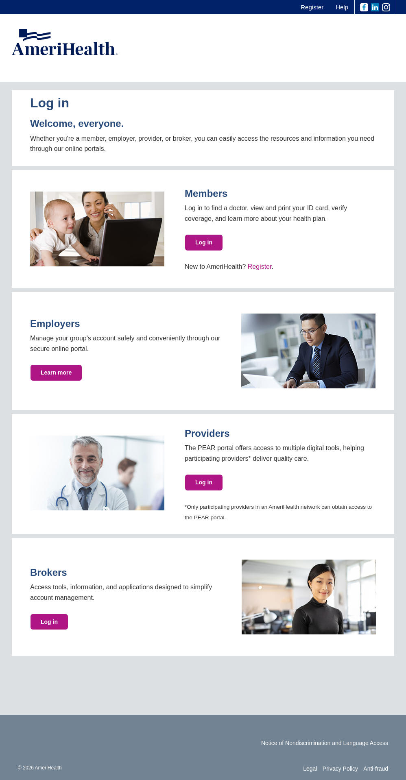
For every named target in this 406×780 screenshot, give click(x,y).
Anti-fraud (375, 768)
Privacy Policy (340, 768)
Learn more (56, 372)
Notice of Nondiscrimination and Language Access (324, 743)
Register (312, 7)
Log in (203, 242)
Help (342, 7)
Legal (310, 768)
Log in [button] (203, 482)
